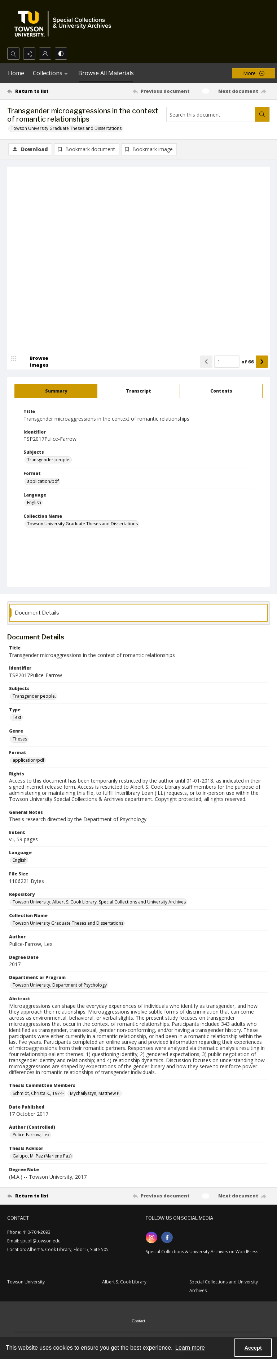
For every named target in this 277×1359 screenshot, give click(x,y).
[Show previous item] (206, 361)
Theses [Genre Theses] (20, 739)
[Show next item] (262, 361)
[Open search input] (13, 53)
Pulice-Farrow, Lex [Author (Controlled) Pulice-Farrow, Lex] (31, 1135)
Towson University (26, 1282)
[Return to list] (41, 91)
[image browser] (34, 362)
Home (16, 73)
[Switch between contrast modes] (61, 53)
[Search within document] (262, 114)
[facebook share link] (167, 1237)
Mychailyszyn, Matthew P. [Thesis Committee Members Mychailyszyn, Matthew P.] (95, 1093)
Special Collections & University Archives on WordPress (202, 1252)
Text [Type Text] (17, 717)
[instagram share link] (151, 1237)
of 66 (247, 361)
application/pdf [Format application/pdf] (43, 481)
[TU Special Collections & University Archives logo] (65, 24)
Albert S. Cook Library (124, 1282)
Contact (138, 1320)
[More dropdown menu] (253, 73)
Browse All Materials (106, 73)
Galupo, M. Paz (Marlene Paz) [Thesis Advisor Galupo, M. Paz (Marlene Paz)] (42, 1156)
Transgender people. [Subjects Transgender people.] (48, 460)
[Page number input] (226, 361)
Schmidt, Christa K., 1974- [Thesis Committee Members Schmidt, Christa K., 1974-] (38, 1093)
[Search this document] (211, 114)
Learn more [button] (190, 1348)
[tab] (56, 391)
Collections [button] (51, 73)
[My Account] (45, 53)
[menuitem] (138, 1320)
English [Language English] (34, 502)
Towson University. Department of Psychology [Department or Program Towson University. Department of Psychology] (60, 985)
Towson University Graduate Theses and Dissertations (66, 128)
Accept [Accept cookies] (253, 1348)
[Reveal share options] (29, 53)
